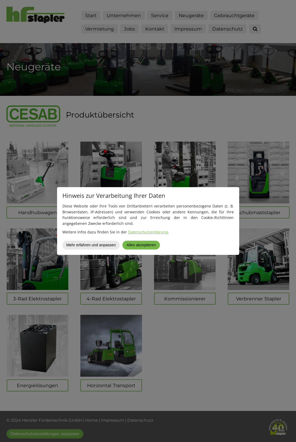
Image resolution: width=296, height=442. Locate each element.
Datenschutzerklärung (148, 232)
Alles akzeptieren (141, 245)
